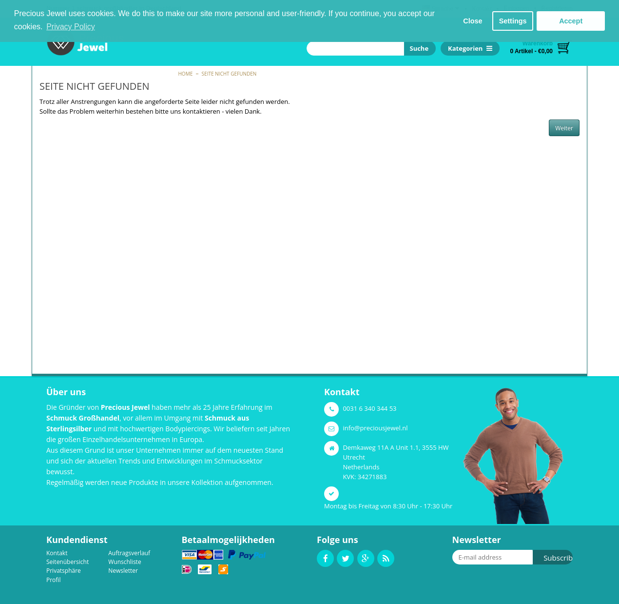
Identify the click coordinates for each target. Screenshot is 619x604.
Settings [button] (513, 21)
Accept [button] (570, 21)
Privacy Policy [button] (70, 26)
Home (185, 73)
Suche (417, 48)
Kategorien (470, 48)
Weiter (564, 128)
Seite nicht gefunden (229, 73)
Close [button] (472, 21)
